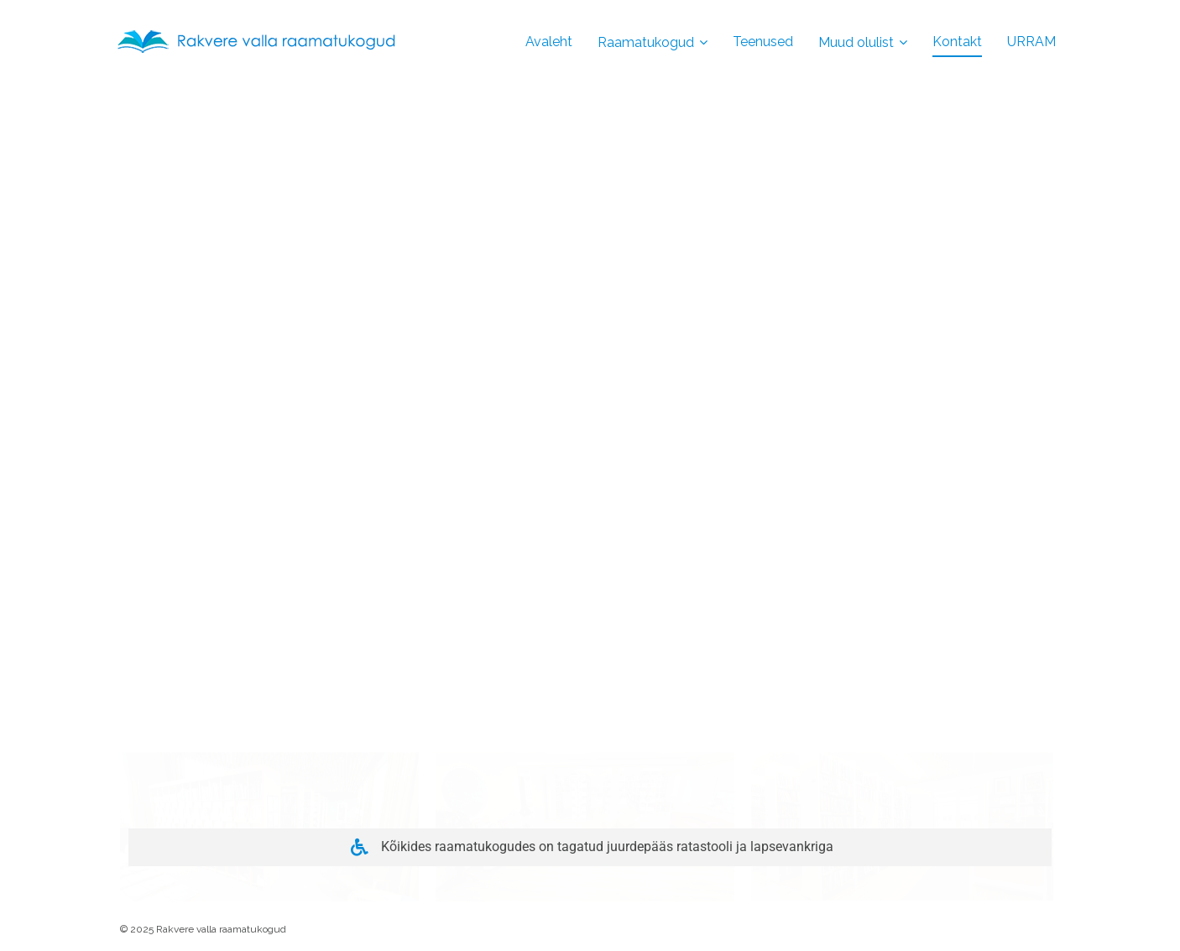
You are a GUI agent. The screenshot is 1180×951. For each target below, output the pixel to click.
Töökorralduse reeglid (199, 700)
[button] (269, 700)
